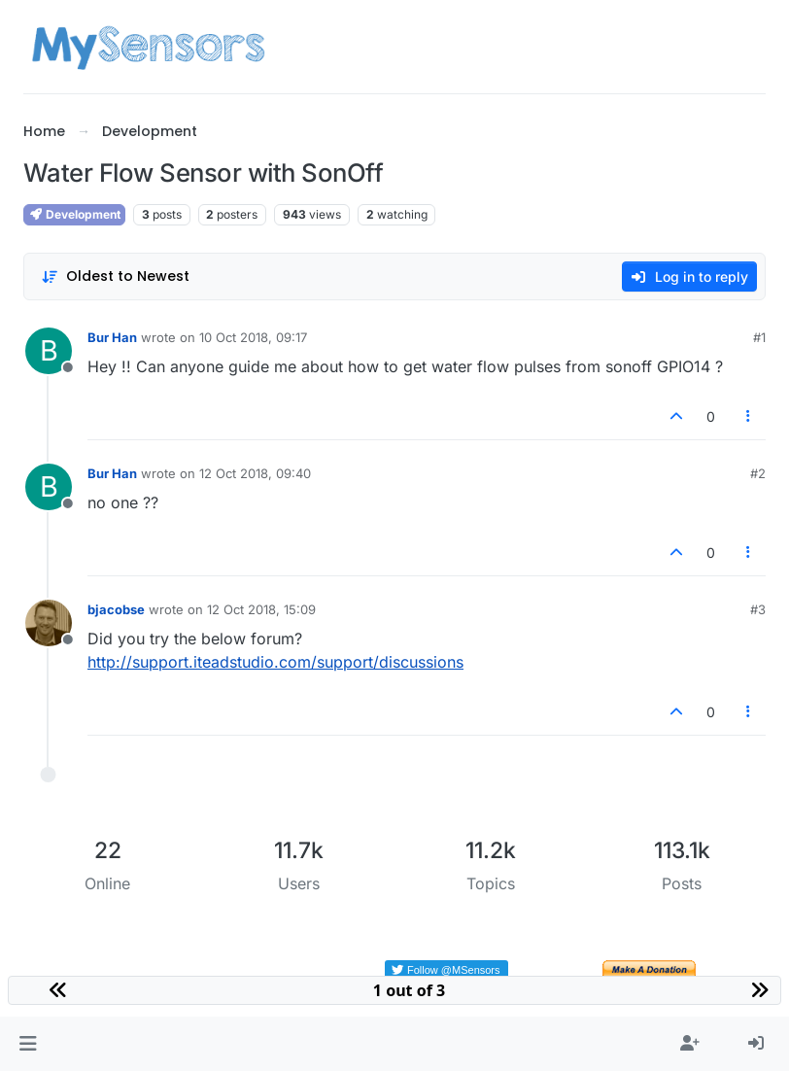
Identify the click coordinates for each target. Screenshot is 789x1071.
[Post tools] (749, 416)
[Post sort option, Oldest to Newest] (115, 276)
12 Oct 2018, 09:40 (255, 473)
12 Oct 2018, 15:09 (261, 609)
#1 (759, 337)
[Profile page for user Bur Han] (48, 351)
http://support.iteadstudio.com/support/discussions (275, 662)
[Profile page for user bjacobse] (48, 623)
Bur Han (112, 337)
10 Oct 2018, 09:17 (253, 337)
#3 (758, 609)
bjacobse (116, 609)
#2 (758, 473)
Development (74, 214)
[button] (28, 1043)
